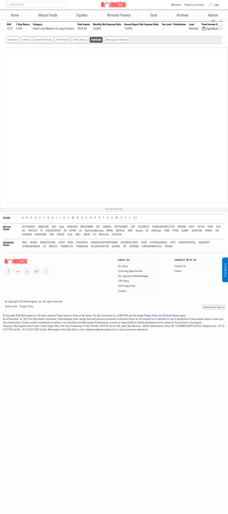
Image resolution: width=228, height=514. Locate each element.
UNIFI (77, 234)
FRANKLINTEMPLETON (163, 226)
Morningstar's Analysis (117, 39)
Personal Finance (118, 15)
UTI (94, 234)
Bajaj (61, 226)
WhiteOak (104, 234)
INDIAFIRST (204, 242)
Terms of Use (11, 306)
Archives (182, 15)
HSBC (210, 226)
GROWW (182, 226)
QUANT (185, 230)
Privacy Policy (27, 306)
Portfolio (26, 39)
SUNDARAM (40, 234)
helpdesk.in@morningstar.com (100, 329)
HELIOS (201, 226)
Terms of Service (171, 315)
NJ (147, 230)
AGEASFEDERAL (48, 242)
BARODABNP (86, 226)
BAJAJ (70, 242)
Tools (153, 15)
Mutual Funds (47, 15)
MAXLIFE (53, 246)
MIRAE (110, 230)
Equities (82, 15)
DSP (133, 226)
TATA (51, 234)
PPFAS (175, 230)
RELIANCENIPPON (100, 246)
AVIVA (62, 242)
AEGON (33, 242)
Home (15, 15)
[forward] (220, 26)
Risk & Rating (80, 39)
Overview (12, 39)
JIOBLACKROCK (53, 230)
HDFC (191, 226)
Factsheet (96, 39)
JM (65, 230)
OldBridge (156, 230)
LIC (80, 230)
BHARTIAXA (82, 242)
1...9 (135, 217)
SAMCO (208, 230)
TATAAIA (168, 246)
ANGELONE (43, 226)
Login (216, 5)
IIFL (24, 230)
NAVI (130, 230)
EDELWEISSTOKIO (129, 242)
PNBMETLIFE (67, 246)
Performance (62, 39)
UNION (86, 234)
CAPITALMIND (121, 226)
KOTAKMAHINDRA (31, 246)
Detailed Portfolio (43, 39)
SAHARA (116, 246)
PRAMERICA (82, 246)
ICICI (218, 226)
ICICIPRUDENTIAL (187, 242)
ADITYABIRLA (28, 226)
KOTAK (72, 230)
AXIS (54, 226)
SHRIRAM (27, 234)
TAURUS (61, 234)
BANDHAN (72, 226)
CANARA (107, 226)
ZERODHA (116, 234)
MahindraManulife (94, 230)
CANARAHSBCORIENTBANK (104, 242)
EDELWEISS (143, 226)
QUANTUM (197, 230)
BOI (98, 226)
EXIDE (144, 242)
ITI (41, 230)
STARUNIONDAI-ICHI (152, 246)
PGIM (166, 230)
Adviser (213, 15)
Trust (69, 234)
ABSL (24, 242)
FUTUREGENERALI (158, 242)
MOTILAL (120, 230)
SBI (217, 230)
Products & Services (194, 5)
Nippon (139, 230)
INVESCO (32, 230)
